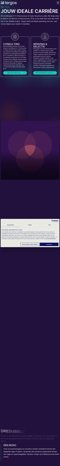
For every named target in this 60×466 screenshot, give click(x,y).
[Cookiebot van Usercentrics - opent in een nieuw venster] (52, 221)
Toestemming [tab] (10, 224)
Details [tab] (30, 224)
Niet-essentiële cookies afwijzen (30, 244)
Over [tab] (49, 224)
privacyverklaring (50, 238)
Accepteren (49, 244)
